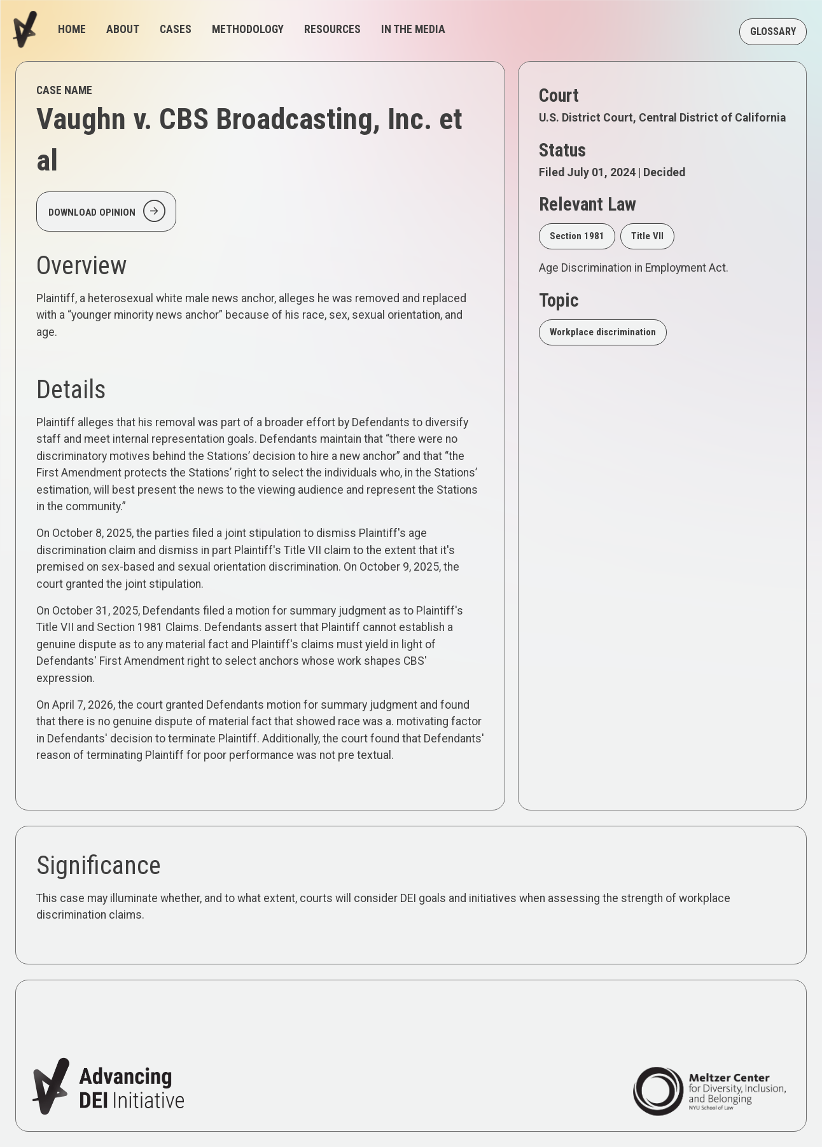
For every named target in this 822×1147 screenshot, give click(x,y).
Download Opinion (108, 211)
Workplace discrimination (603, 332)
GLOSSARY (773, 31)
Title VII (647, 236)
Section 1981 (577, 236)
